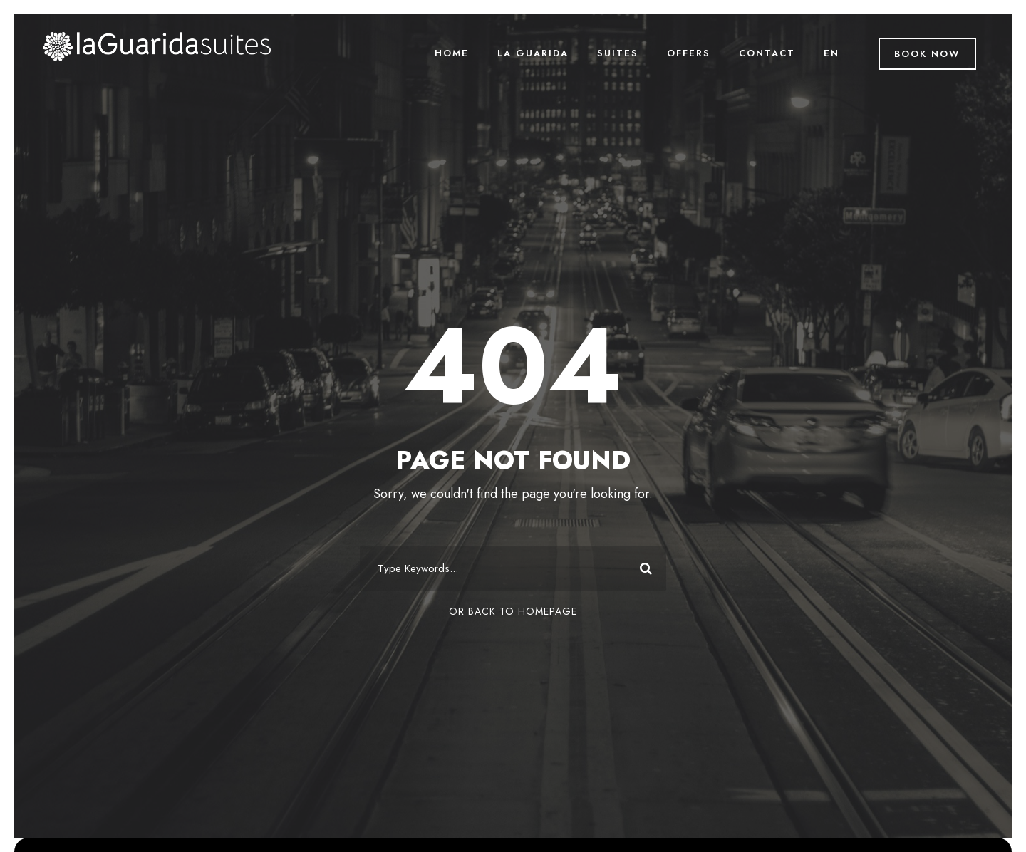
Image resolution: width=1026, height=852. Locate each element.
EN (831, 53)
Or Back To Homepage (513, 611)
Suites (617, 53)
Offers (688, 53)
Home (452, 53)
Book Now (927, 54)
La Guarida (533, 53)
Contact (767, 53)
